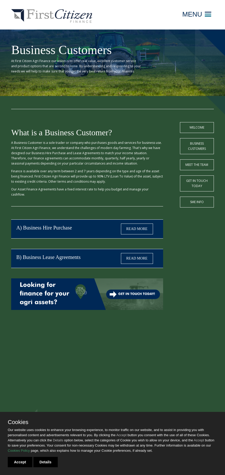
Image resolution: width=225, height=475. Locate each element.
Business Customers (197, 146)
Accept (20, 462)
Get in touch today (197, 183)
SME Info (197, 202)
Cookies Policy (19, 450)
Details (46, 462)
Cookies (18, 422)
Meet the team (196, 164)
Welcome (197, 127)
